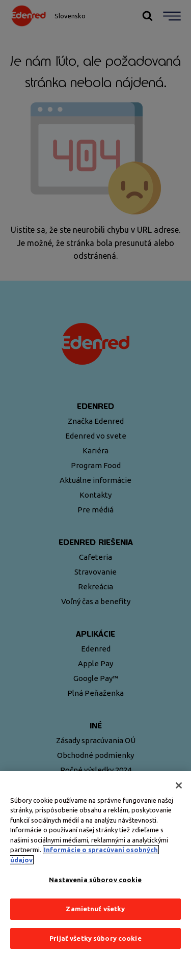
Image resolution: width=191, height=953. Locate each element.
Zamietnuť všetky (95, 911)
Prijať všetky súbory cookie (95, 940)
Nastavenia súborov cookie (95, 882)
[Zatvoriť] (179, 787)
